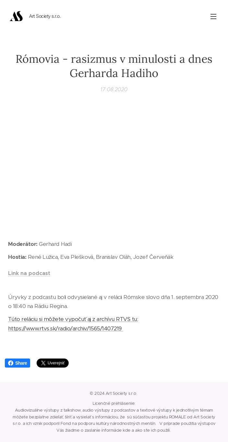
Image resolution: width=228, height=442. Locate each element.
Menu (213, 16)
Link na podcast (29, 273)
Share (17, 363)
